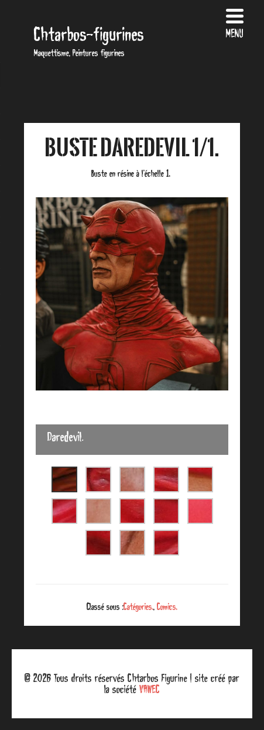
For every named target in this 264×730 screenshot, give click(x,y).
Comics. (167, 606)
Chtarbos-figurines (89, 34)
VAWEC (149, 689)
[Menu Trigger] (234, 22)
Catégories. (138, 606)
